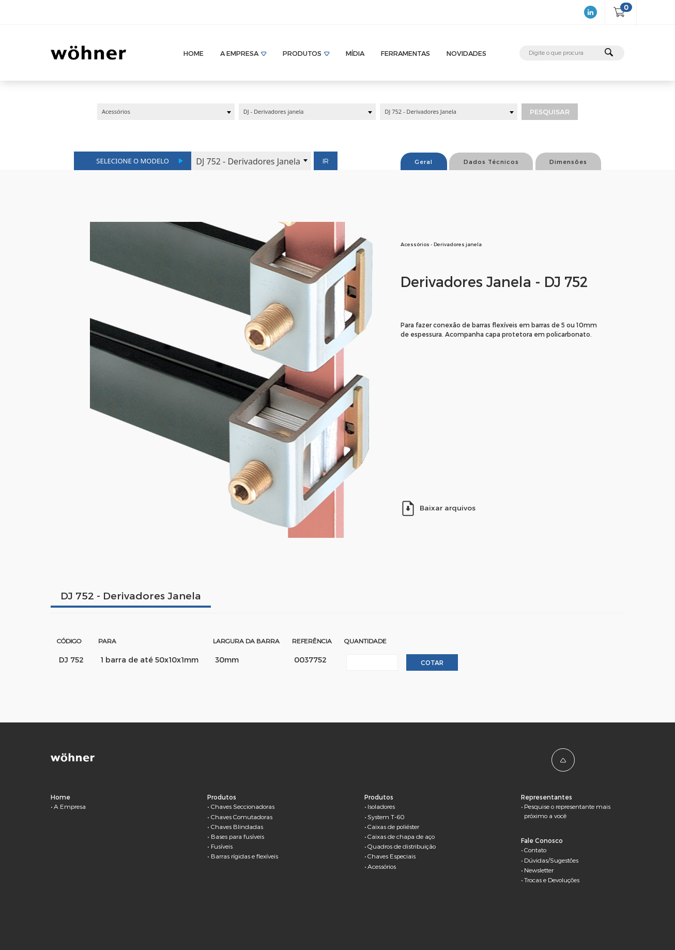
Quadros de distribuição (401, 846)
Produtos (302, 53)
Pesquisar (550, 112)
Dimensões (568, 161)
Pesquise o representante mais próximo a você (567, 811)
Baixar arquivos (438, 508)
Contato (535, 849)
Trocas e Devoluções (551, 879)
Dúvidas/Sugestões (551, 860)
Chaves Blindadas (237, 826)
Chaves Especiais (391, 855)
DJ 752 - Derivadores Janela (130, 595)
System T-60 (386, 816)
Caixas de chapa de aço (401, 836)
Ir (326, 161)
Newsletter (539, 869)
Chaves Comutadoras (241, 816)
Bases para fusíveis (237, 836)
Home (193, 53)
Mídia (355, 53)
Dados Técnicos (491, 161)
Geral (424, 161)
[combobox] (166, 111)
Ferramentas (405, 53)
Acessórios (381, 866)
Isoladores (381, 806)
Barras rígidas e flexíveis (244, 855)
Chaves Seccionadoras (242, 806)
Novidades (466, 53)
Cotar (432, 662)
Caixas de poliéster (393, 826)
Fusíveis (222, 846)
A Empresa (239, 53)
